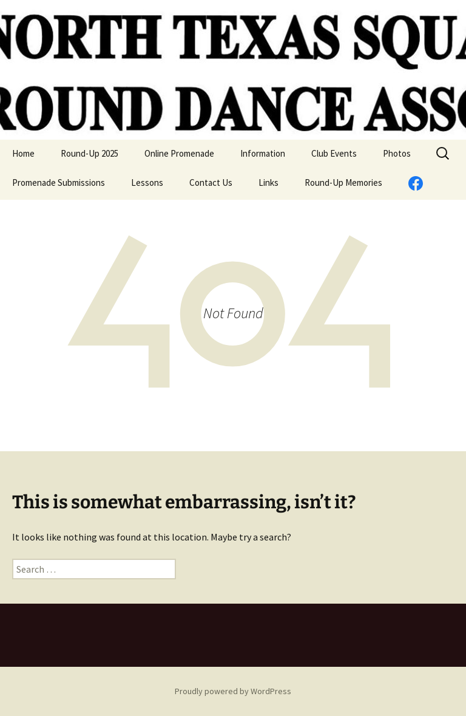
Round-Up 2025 (89, 153)
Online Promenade (179, 153)
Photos (397, 153)
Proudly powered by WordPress (233, 691)
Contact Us (210, 182)
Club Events (334, 153)
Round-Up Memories (343, 182)
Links (268, 182)
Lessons (147, 182)
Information (262, 153)
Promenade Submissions (58, 182)
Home (23, 153)
